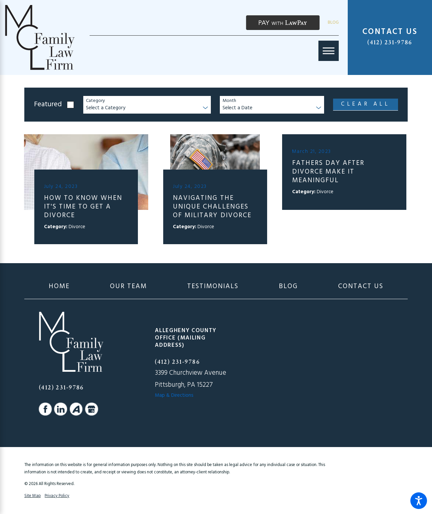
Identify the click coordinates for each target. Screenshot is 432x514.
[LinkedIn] (60, 409)
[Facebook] (45, 409)
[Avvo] (76, 409)
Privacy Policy (57, 496)
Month (229, 101)
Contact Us (360, 286)
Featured (48, 104)
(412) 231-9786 (389, 42)
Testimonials (212, 286)
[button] (418, 500)
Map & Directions (174, 395)
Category (95, 101)
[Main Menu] (328, 51)
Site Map (32, 496)
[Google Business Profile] (91, 409)
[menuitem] (59, 286)
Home (59, 286)
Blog (333, 22)
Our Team (128, 286)
